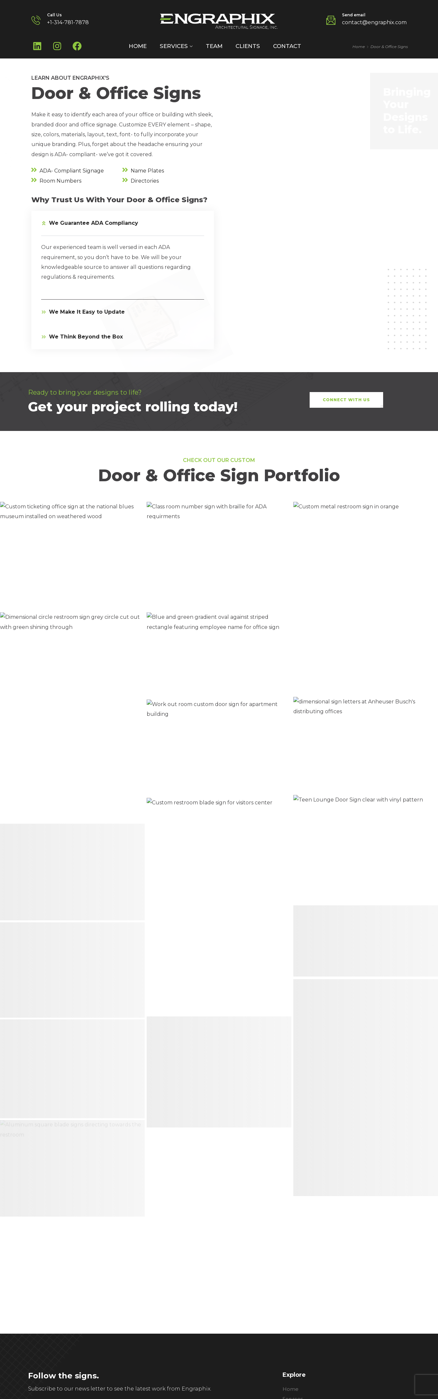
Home (138, 46)
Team (214, 46)
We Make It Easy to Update (87, 312)
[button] (122, 223)
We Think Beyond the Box (86, 337)
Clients (247, 46)
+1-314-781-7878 (68, 22)
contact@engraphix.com (374, 22)
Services (174, 46)
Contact (287, 46)
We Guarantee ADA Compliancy (93, 223)
